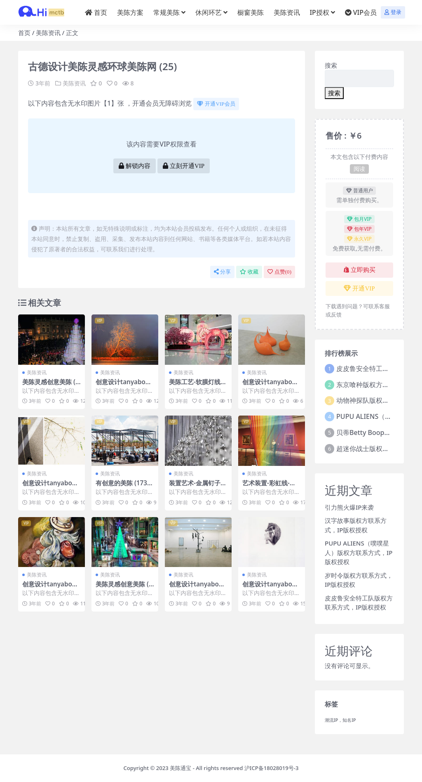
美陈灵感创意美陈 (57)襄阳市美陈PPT (124, 587)
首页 (24, 32)
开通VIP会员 (216, 104)
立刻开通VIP (183, 166)
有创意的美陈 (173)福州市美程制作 (122, 486)
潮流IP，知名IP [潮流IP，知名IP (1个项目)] (340, 720)
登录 (392, 12)
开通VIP (359, 288)
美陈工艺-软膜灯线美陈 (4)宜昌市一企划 (198, 385)
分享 (222, 272)
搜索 (331, 65)
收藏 (249, 272)
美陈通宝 (180, 768)
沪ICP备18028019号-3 (271, 768)
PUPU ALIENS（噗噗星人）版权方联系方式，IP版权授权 (358, 552)
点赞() (279, 272)
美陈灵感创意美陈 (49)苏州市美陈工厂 (50, 385)
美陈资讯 (48, 32)
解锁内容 (134, 166)
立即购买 (359, 270)
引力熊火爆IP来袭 (349, 507)
